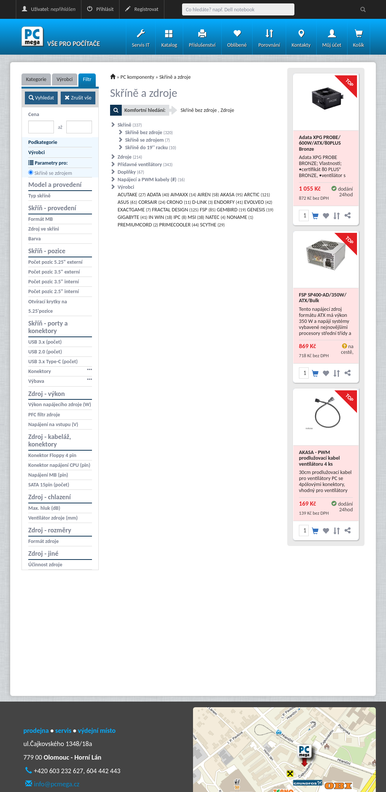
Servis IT (141, 36)
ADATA (158, 194)
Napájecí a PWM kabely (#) (151, 179)
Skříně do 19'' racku (150, 147)
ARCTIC (257, 194)
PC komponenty (138, 77)
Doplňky (131, 172)
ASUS (127, 202)
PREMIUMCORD (138, 225)
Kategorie (36, 79)
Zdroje (130, 157)
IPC (179, 217)
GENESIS (260, 209)
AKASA (231, 194)
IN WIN (160, 217)
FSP (208, 209)
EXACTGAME (134, 209)
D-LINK (202, 202)
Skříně (130, 125)
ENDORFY (228, 202)
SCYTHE (212, 225)
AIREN (208, 194)
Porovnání (269, 36)
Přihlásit (100, 9)
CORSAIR (151, 202)
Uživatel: (48, 9)
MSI (196, 217)
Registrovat (141, 9)
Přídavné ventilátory (145, 164)
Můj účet (332, 36)
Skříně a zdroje (175, 77)
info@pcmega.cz (57, 784)
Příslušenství (202, 36)
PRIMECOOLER (179, 225)
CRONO (179, 202)
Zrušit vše (77, 98)
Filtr (87, 79)
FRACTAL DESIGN (175, 209)
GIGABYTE (132, 217)
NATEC (215, 217)
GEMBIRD (231, 209)
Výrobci (65, 79)
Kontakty (301, 36)
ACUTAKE (132, 194)
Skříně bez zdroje (149, 132)
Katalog (169, 36)
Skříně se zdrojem (53, 173)
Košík (358, 36)
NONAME (240, 217)
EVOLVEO (258, 202)
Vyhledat (41, 98)
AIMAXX (183, 194)
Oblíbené (237, 36)
